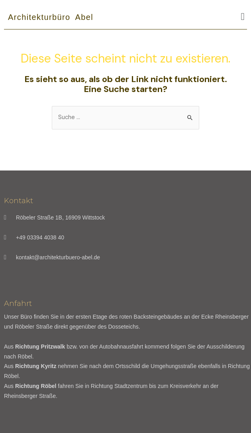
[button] (242, 16)
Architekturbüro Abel (50, 17)
